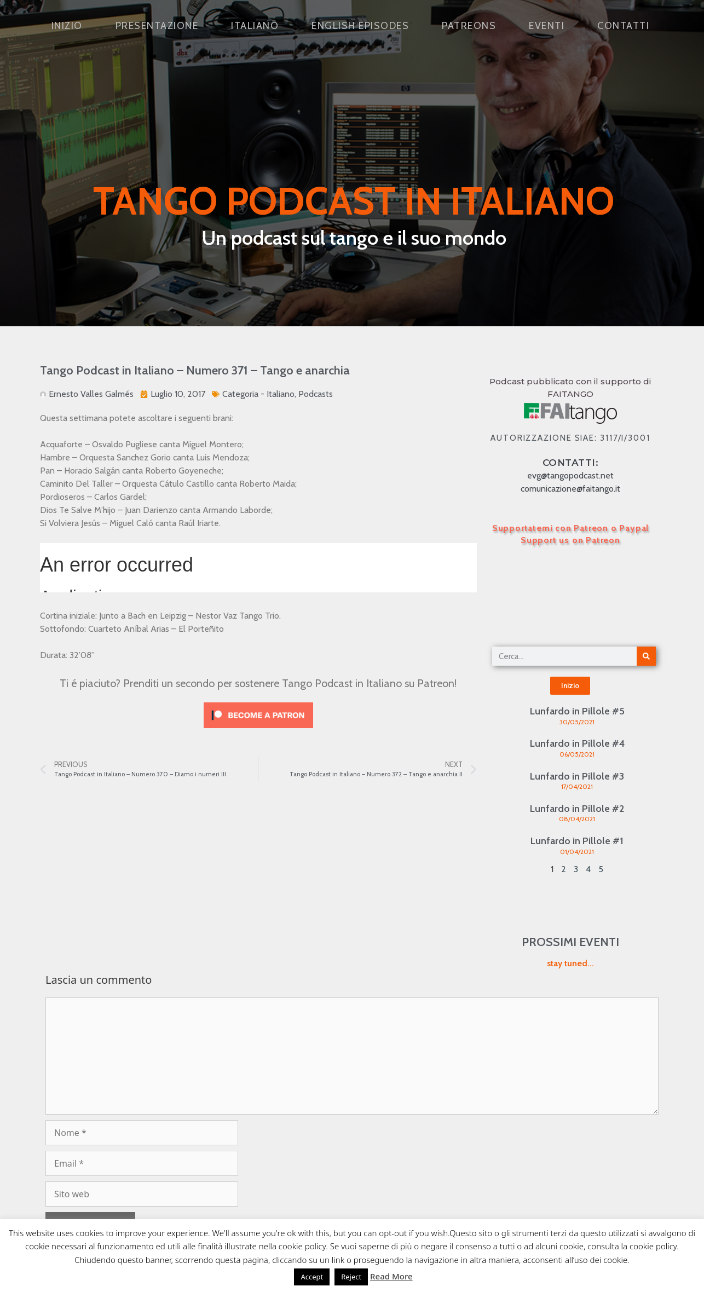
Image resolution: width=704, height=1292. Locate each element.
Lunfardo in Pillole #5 (577, 711)
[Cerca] (646, 656)
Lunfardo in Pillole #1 (577, 841)
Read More (391, 1276)
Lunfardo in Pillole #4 (577, 743)
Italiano (255, 26)
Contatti (623, 26)
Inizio (67, 26)
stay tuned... (570, 963)
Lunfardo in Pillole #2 (577, 809)
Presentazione (157, 26)
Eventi (546, 26)
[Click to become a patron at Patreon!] (258, 730)
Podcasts (315, 394)
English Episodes (360, 26)
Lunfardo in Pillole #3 (577, 776)
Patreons (469, 26)
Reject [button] (351, 1277)
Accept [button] (312, 1277)
